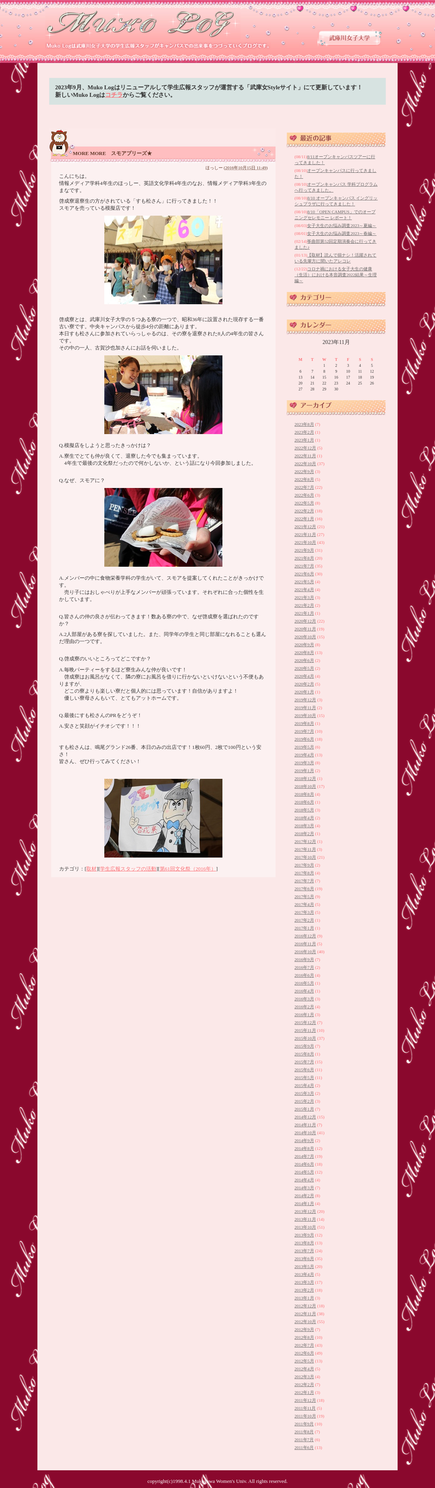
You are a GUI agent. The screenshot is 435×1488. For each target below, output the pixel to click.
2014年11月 (305, 1124)
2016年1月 (304, 1014)
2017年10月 (305, 857)
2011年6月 (304, 1447)
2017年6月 (304, 888)
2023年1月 (304, 440)
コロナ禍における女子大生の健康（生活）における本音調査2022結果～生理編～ (335, 274)
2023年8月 (304, 424)
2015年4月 (304, 1085)
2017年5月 (304, 896)
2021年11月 (305, 534)
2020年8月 (304, 652)
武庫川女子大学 (349, 38)
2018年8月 (304, 794)
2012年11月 (305, 1313)
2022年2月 (304, 510)
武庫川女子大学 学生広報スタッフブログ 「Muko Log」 (143, 24)
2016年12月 (305, 935)
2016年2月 (304, 1006)
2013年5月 (304, 1266)
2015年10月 (305, 1038)
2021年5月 (304, 581)
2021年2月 (304, 605)
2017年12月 (305, 841)
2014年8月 (304, 1148)
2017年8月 (304, 873)
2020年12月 (305, 621)
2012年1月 (304, 1392)
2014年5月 (304, 1172)
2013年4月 (304, 1274)
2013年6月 (304, 1258)
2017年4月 (304, 904)
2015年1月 (304, 1109)
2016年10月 (305, 951)
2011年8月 (304, 1431)
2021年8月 (304, 558)
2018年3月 (304, 825)
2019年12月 (305, 699)
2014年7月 (304, 1156)
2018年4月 (304, 817)
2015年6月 (304, 1069)
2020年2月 (304, 684)
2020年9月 (304, 644)
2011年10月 (305, 1416)
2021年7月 (304, 566)
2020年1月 (304, 691)
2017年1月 (304, 928)
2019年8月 (304, 723)
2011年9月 (304, 1423)
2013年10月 (305, 1227)
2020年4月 (304, 676)
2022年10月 (305, 463)
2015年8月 (304, 1054)
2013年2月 (304, 1290)
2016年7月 (304, 967)
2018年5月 (304, 810)
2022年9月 (304, 471)
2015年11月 (305, 1030)
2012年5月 (304, 1361)
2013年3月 (304, 1282)
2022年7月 (304, 487)
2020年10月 (305, 636)
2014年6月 (304, 1164)
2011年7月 (304, 1439)
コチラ (114, 95)
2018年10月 (305, 786)
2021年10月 (305, 542)
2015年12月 (305, 1022)
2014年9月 (304, 1140)
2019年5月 (304, 747)
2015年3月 (304, 1093)
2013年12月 (305, 1211)
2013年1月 (304, 1298)
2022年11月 (305, 455)
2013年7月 (304, 1250)
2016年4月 (304, 991)
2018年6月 (304, 802)
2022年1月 (304, 518)
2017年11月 (305, 849)
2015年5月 (304, 1077)
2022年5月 (304, 503)
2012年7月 (304, 1345)
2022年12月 (305, 447)
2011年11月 (305, 1408)
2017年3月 (304, 912)
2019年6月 (304, 739)
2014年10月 (305, 1132)
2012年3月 (304, 1376)
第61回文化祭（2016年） (188, 869)
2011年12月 (305, 1400)
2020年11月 (305, 629)
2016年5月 (304, 983)
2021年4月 (304, 589)
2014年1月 (304, 1203)
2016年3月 (304, 998)
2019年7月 (304, 731)
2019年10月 (305, 715)
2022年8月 (304, 479)
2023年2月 (304, 432)
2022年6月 (304, 495)
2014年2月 (304, 1195)
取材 (91, 869)
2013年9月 (304, 1235)
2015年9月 (304, 1046)
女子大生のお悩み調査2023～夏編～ (341, 225)
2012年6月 (304, 1353)
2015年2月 (304, 1101)
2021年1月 (304, 613)
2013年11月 (305, 1219)
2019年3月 (304, 762)
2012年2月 (304, 1384)
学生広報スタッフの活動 (128, 869)
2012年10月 (305, 1321)
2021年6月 (304, 573)
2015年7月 (304, 1061)
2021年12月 (305, 526)
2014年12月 (305, 1117)
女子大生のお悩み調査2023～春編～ (341, 233)
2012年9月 (304, 1329)
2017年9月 (304, 865)
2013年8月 (304, 1242)
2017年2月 (304, 920)
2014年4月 (304, 1179)
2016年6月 (304, 975)
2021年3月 (304, 597)
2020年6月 (304, 660)
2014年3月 (304, 1187)
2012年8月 (304, 1337)
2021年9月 (304, 550)
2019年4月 (304, 754)
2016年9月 (304, 959)
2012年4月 (304, 1368)
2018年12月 (305, 778)
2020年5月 (304, 668)
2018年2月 (304, 833)
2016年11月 (305, 943)
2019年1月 (304, 770)
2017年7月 (304, 880)
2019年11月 (305, 707)
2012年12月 (305, 1305)
